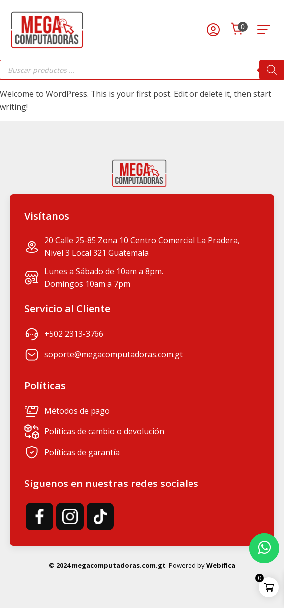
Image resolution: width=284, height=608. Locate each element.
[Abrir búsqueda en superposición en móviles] (142, 70)
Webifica (220, 565)
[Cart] (237, 29)
